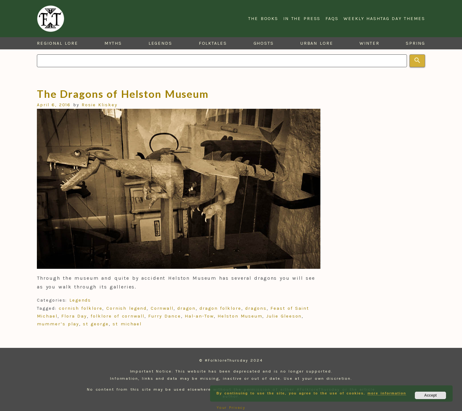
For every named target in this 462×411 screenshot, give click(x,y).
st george (96, 324)
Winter (369, 43)
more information (387, 393)
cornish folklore (80, 308)
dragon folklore (220, 308)
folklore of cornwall (117, 316)
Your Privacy (231, 407)
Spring (415, 43)
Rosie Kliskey (100, 105)
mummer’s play (58, 324)
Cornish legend (126, 308)
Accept (430, 395)
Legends (160, 43)
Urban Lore (316, 43)
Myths (113, 43)
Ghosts (264, 43)
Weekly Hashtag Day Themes (384, 18)
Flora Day (74, 316)
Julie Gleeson (284, 316)
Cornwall (162, 308)
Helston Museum (240, 316)
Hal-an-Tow (199, 316)
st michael (127, 324)
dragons (255, 308)
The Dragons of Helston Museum (123, 94)
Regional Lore (57, 43)
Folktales (213, 43)
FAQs (332, 18)
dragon (186, 308)
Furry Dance (164, 316)
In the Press (301, 18)
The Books (263, 18)
